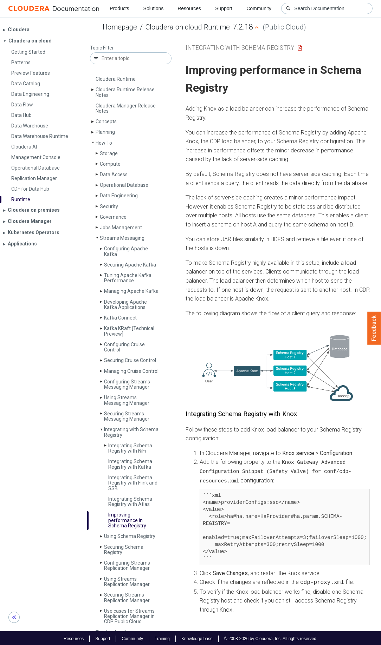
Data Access (114, 174)
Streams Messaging (122, 238)
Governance (113, 217)
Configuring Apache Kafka (126, 251)
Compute (110, 164)
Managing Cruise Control (131, 371)
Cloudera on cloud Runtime (188, 27)
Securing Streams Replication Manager (127, 597)
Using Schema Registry (129, 536)
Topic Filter (102, 48)
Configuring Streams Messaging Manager (127, 384)
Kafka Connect (120, 318)
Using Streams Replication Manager (127, 581)
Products (119, 8)
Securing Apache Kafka (130, 265)
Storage (109, 153)
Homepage (120, 27)
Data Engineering (119, 195)
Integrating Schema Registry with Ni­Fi (130, 448)
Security (109, 206)
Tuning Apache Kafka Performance (127, 277)
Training (162, 637)
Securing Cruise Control (130, 360)
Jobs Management (121, 227)
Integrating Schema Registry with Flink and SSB (132, 483)
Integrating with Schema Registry (131, 432)
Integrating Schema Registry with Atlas (130, 501)
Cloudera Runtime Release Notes (125, 92)
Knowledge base (197, 637)
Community (258, 8)
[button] (278, 368)
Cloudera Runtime (116, 79)
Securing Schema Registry (123, 549)
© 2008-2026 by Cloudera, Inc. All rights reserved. (271, 637)
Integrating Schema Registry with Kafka (130, 464)
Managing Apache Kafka (131, 291)
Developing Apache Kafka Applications (125, 304)
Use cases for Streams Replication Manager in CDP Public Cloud (129, 616)
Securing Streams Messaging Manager (126, 416)
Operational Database (124, 185)
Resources (189, 8)
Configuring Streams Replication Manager (127, 565)
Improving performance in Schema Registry (127, 520)
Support (223, 8)
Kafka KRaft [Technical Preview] (129, 330)
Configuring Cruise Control (124, 347)
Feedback (374, 328)
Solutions (153, 8)
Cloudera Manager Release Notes (126, 108)
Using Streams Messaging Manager (126, 400)
